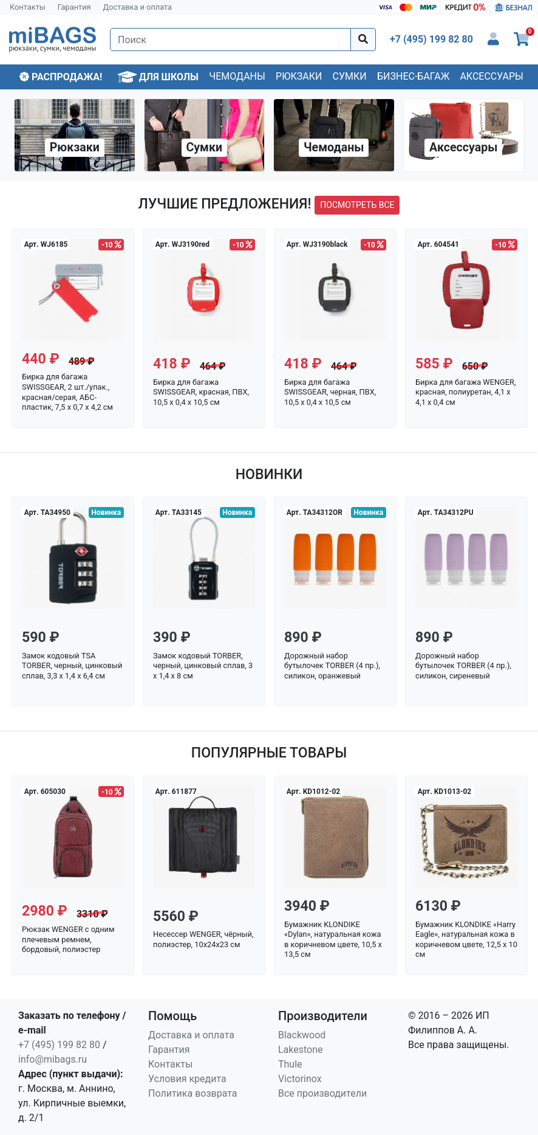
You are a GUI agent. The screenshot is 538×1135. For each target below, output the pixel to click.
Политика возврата (192, 1093)
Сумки (350, 76)
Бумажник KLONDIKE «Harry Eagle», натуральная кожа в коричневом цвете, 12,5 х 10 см (466, 939)
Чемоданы (237, 76)
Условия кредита (187, 1079)
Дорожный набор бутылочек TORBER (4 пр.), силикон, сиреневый (463, 665)
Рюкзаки (299, 76)
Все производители (322, 1093)
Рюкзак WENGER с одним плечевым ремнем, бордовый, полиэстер (68, 939)
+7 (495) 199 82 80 (59, 1044)
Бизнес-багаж (413, 76)
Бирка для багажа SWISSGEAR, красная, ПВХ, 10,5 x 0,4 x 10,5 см (201, 392)
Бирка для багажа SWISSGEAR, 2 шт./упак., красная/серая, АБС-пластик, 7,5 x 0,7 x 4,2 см (67, 392)
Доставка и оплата (137, 7)
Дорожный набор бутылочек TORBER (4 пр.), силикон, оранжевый (332, 665)
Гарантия (74, 7)
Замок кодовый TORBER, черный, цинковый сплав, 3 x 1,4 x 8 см (203, 665)
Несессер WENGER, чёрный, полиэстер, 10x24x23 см (203, 939)
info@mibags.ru (52, 1059)
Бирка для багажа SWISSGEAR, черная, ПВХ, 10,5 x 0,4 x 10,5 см (330, 392)
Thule (290, 1064)
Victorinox (300, 1079)
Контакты (28, 7)
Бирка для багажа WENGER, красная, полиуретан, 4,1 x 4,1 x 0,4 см (465, 392)
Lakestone (300, 1049)
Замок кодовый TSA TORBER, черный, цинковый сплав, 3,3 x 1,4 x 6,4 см (72, 665)
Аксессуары (491, 76)
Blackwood (301, 1035)
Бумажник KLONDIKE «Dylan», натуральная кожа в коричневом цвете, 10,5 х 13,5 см (333, 939)
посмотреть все (357, 205)
